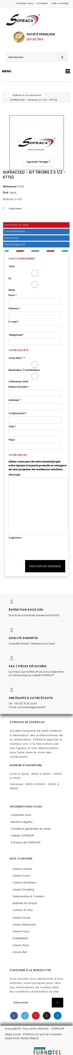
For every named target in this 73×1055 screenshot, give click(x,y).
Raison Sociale (19, 387)
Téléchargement (15, 244)
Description (11, 238)
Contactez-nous (24, 3)
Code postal (18, 413)
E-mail (14, 322)
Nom (13, 295)
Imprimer (15, 208)
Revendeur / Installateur (35, 366)
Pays (12, 440)
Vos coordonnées (22, 258)
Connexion (42, 3)
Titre (11, 266)
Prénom (14, 308)
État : (6, 192)
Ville (12, 426)
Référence (9, 186)
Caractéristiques (14, 231)
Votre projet (18, 455)
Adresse (15, 400)
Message (14, 474)
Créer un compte (59, 3)
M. (35, 275)
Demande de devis (16, 225)
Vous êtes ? (17, 358)
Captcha (15, 538)
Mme (35, 286)
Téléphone (16, 335)
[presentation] (38, 548)
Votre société (18, 350)
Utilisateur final (35, 378)
